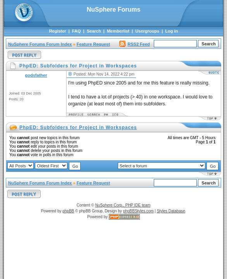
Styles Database (171, 211)
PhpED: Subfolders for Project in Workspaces (78, 127)
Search (94, 31)
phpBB (68, 211)
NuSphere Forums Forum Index (40, 44)
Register (57, 31)
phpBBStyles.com (138, 211)
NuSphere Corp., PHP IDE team (123, 205)
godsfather (36, 75)
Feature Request (93, 44)
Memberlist (118, 31)
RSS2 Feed (134, 44)
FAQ (76, 31)
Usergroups (147, 31)
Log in (171, 31)
